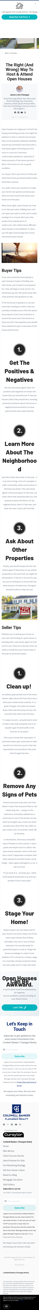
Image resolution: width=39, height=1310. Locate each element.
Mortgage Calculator (13, 1179)
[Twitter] (8, 1124)
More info (21, 1300)
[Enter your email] (21, 1049)
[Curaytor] (13, 1137)
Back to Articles (11, 53)
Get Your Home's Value (14, 1170)
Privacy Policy (19, 1265)
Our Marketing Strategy (14, 1165)
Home (6, 1146)
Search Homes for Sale (14, 1160)
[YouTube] (16, 1124)
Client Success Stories (13, 1155)
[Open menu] (36, 25)
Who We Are (8, 1150)
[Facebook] (4, 1124)
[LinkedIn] (12, 1124)
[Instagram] (20, 1124)
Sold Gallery (9, 1184)
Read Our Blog (10, 1174)
